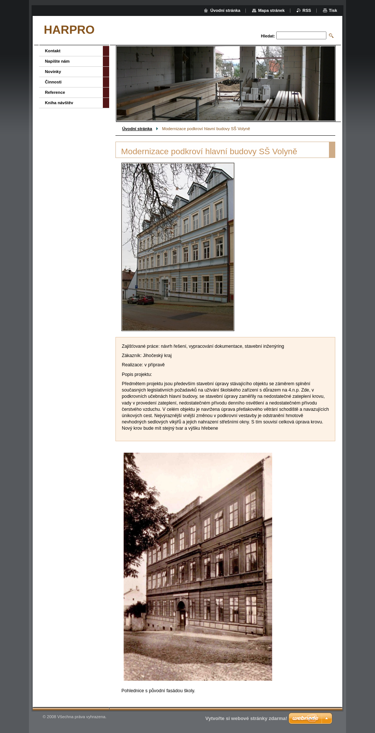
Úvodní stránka (137, 128)
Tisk (333, 10)
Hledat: (268, 36)
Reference (55, 92)
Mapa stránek (271, 10)
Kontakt (53, 51)
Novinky (53, 71)
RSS (307, 10)
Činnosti (53, 82)
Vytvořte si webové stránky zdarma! (246, 718)
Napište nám (57, 61)
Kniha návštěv (59, 102)
